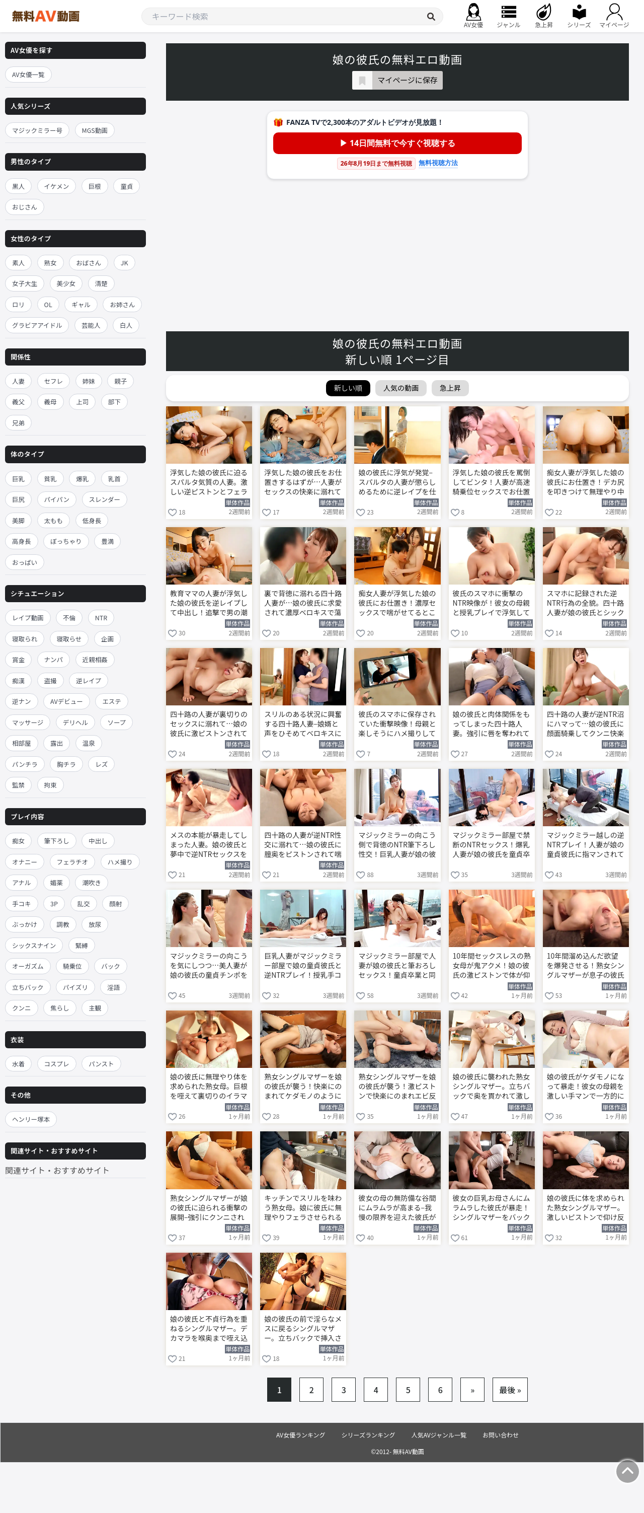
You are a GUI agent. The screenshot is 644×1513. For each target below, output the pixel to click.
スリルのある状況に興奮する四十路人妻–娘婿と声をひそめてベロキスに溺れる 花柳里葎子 (303, 724)
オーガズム (28, 966)
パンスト (101, 1063)
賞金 (18, 659)
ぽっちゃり (66, 541)
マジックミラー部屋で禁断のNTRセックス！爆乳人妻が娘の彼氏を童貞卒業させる (491, 845)
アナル (21, 882)
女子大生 (24, 283)
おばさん (88, 262)
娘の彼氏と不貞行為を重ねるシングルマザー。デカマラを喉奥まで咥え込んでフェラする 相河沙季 (209, 1329)
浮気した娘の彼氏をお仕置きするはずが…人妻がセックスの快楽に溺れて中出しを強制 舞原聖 (303, 483)
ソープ (116, 722)
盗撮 (50, 680)
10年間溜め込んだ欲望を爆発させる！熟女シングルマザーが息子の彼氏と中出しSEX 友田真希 (585, 966)
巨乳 (18, 478)
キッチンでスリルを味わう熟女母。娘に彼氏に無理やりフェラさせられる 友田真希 (303, 1208)
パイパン (56, 499)
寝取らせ (69, 638)
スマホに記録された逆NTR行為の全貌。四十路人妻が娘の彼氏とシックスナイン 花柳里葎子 (585, 604)
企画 (107, 638)
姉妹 (89, 381)
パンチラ (25, 764)
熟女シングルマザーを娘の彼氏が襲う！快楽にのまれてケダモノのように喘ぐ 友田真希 (303, 1087)
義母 (50, 401)
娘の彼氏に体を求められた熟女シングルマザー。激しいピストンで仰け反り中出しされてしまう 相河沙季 (585, 1208)
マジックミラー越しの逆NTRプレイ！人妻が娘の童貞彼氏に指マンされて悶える (585, 845)
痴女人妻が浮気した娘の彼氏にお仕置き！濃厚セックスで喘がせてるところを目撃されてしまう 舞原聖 (397, 604)
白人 (126, 325)
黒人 (18, 186)
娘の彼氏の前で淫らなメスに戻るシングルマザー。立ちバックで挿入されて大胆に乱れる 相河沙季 (303, 1329)
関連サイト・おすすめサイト (57, 1170)
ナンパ (53, 659)
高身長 (21, 541)
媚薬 (56, 882)
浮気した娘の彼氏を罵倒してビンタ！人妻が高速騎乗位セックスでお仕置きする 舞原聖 (491, 483)
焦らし (59, 1008)
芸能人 (91, 325)
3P (54, 903)
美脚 (18, 520)
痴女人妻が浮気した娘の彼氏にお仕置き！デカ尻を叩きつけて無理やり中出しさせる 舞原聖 (585, 483)
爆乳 (82, 478)
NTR (101, 617)
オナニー (24, 862)
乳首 (114, 478)
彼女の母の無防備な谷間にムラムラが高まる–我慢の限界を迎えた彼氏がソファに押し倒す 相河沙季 (397, 1208)
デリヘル (75, 722)
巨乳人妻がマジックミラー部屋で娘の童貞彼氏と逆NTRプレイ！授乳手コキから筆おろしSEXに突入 (303, 966)
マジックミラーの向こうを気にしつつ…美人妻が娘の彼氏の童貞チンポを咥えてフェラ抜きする (209, 966)
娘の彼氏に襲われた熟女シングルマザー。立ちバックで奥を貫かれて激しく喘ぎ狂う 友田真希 (491, 1087)
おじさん (24, 206)
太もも (53, 520)
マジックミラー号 (37, 130)
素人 (18, 262)
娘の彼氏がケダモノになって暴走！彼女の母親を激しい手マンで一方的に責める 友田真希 (585, 1087)
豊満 (107, 541)
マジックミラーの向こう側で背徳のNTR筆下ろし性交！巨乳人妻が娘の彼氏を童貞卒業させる (397, 845)
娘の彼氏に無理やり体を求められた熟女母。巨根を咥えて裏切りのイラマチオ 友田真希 (209, 1087)
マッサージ (27, 722)
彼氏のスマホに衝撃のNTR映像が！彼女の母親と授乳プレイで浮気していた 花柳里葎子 (491, 604)
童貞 (126, 186)
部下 (114, 401)
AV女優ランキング (301, 1434)
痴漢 (18, 680)
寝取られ (24, 638)
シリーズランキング (368, 1434)
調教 (63, 924)
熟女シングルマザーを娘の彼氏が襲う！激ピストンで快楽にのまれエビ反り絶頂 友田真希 (397, 1087)
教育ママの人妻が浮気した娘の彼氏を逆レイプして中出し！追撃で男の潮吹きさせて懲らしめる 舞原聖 (209, 604)
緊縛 (81, 945)
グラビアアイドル (37, 325)
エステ (111, 701)
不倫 (69, 617)
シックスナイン (34, 945)
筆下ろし (56, 840)
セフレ (53, 381)
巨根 (95, 186)
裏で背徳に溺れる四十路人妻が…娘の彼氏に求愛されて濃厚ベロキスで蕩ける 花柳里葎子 (303, 604)
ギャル (81, 304)
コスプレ (56, 1063)
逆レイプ (88, 680)
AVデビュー (66, 701)
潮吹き (91, 882)
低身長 (92, 520)
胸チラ (66, 764)
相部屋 (21, 743)
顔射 (115, 903)
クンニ (21, 1008)
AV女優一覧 (28, 74)
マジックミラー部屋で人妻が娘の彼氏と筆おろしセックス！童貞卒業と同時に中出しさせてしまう (397, 966)
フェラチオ (73, 862)
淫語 (113, 987)
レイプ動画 (28, 617)
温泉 (89, 743)
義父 (18, 401)
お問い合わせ (500, 1434)
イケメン (56, 186)
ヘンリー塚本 (31, 1119)
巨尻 (18, 499)
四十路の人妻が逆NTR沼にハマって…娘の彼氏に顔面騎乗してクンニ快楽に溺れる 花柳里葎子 (585, 724)
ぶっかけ (24, 924)
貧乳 (50, 478)
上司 (82, 401)
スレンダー (105, 499)
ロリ (18, 304)
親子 (120, 381)
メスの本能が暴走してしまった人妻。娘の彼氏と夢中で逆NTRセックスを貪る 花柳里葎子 (209, 845)
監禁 (18, 784)
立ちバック (28, 987)
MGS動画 (95, 130)
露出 (56, 743)
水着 (18, 1063)
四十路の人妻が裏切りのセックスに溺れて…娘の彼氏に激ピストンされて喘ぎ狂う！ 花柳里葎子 (209, 724)
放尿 (95, 924)
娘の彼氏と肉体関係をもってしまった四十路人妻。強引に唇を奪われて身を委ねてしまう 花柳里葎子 (491, 724)
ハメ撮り (120, 862)
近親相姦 (95, 659)
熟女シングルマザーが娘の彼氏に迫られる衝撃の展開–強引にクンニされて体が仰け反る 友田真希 (209, 1208)
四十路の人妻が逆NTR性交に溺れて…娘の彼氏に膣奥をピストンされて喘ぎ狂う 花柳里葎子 (303, 845)
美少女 (66, 283)
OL (48, 304)
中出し (98, 840)
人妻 (18, 381)
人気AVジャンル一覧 (439, 1434)
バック (110, 966)
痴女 (18, 840)
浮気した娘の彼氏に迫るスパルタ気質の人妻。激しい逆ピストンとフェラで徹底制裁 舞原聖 (209, 483)
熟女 (50, 262)
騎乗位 (72, 966)
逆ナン (21, 701)
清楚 (101, 283)
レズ (101, 764)
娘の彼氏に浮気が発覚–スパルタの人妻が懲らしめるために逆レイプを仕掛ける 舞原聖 (397, 483)
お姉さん (122, 304)
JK (124, 262)
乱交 (83, 903)
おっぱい (24, 562)
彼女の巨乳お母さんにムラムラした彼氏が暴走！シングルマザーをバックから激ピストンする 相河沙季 (491, 1208)
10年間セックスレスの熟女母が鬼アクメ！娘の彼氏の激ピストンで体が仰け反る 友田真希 (492, 966)
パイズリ (75, 987)
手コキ (21, 903)
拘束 (50, 784)
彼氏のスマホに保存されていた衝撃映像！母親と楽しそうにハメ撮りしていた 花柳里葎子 (397, 724)
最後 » (510, 1390)
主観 (95, 1008)
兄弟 (18, 422)
